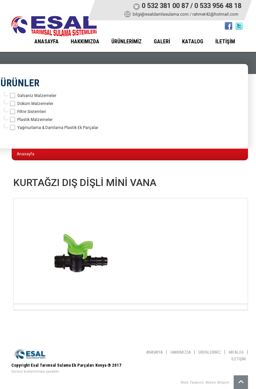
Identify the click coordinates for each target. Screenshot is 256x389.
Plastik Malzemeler (31, 120)
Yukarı (241, 382)
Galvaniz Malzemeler (32, 96)
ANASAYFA (46, 41)
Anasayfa (25, 154)
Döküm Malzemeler (31, 104)
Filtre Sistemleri (27, 112)
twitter (239, 26)
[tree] (117, 112)
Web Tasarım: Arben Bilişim (205, 382)
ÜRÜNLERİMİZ (126, 41)
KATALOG (192, 41)
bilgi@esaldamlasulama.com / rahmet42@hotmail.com (185, 14)
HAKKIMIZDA (85, 41)
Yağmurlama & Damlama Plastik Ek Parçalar (53, 128)
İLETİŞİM (225, 41)
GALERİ (162, 41)
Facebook (228, 26)
